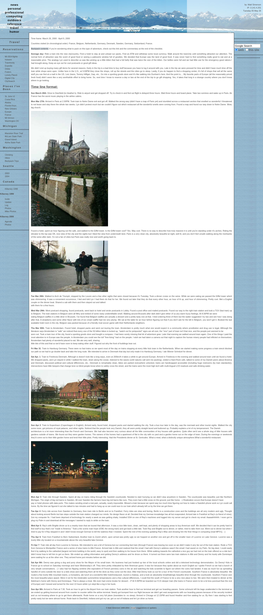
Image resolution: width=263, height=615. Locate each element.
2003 (7, 173)
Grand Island (11, 139)
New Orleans (11, 109)
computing (14, 16)
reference (14, 24)
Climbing (9, 155)
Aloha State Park (12, 142)
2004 (7, 176)
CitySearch (10, 81)
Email (133, 608)
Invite (7, 199)
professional (14, 12)
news (14, 4)
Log (6, 205)
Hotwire (8, 59)
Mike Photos (10, 211)
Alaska (8, 102)
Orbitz (7, 69)
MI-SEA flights (11, 56)
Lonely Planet (11, 75)
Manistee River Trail (14, 133)
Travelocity (10, 63)
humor (14, 31)
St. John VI (10, 96)
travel (14, 27)
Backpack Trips (12, 161)
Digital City (10, 78)
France (8, 115)
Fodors (8, 72)
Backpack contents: (40, 49)
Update (8, 202)
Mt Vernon (9, 118)
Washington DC (12, 121)
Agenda (8, 221)
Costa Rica (10, 99)
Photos (8, 208)
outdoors (14, 20)
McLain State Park (13, 136)
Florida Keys (10, 105)
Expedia (8, 66)
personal (14, 8)
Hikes (7, 158)
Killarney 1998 (11, 189)
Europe (8, 112)
